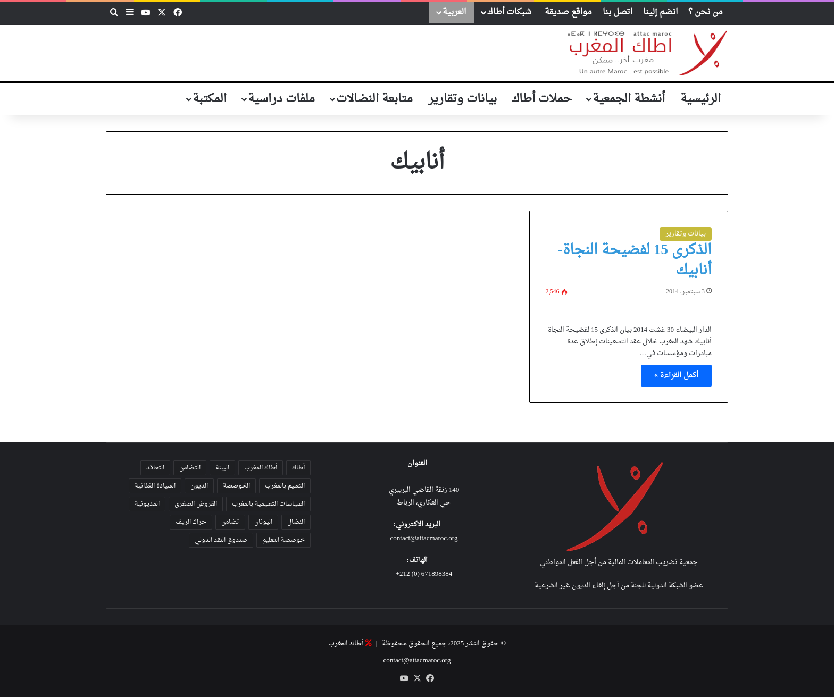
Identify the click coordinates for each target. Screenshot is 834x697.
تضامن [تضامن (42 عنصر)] (230, 522)
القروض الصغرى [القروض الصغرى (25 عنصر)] (195, 504)
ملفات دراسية (281, 99)
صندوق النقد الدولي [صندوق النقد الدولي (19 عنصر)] (221, 540)
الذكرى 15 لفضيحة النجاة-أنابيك (635, 260)
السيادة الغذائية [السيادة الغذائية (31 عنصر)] (155, 486)
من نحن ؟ (705, 12)
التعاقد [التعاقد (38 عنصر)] (155, 468)
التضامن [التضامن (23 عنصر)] (190, 468)
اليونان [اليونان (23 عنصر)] (263, 522)
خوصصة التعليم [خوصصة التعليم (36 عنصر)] (283, 540)
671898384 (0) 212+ (424, 574)
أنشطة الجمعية (629, 99)
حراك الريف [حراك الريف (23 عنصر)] (191, 522)
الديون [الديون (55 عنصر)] (199, 486)
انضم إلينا (660, 12)
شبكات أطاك (509, 12)
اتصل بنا (617, 12)
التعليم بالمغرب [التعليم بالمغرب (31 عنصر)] (285, 486)
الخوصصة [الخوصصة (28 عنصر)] (236, 486)
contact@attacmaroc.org (424, 538)
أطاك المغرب (346, 643)
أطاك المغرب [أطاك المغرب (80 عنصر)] (260, 468)
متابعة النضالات (374, 99)
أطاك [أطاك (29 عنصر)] (298, 468)
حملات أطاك (542, 99)
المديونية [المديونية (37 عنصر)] (147, 504)
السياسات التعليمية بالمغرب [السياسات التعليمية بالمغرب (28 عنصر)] (268, 504)
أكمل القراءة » (676, 375)
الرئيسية (700, 99)
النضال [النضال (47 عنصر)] (296, 522)
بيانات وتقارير (462, 99)
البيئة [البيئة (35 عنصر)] (222, 468)
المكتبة (210, 99)
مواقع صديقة (568, 12)
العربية (454, 12)
